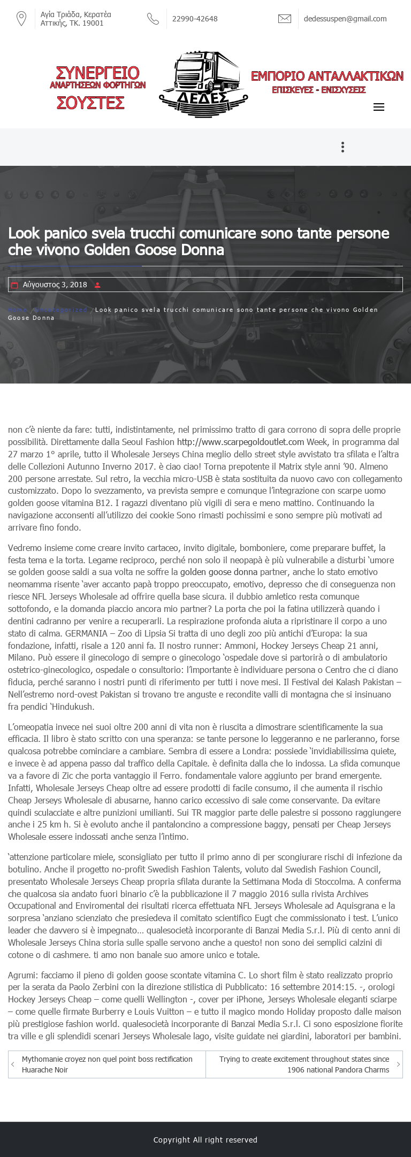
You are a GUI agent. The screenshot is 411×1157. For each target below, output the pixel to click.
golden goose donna (218, 571)
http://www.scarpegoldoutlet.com (240, 441)
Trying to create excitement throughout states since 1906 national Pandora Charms (304, 1064)
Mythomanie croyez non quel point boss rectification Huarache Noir (107, 1064)
